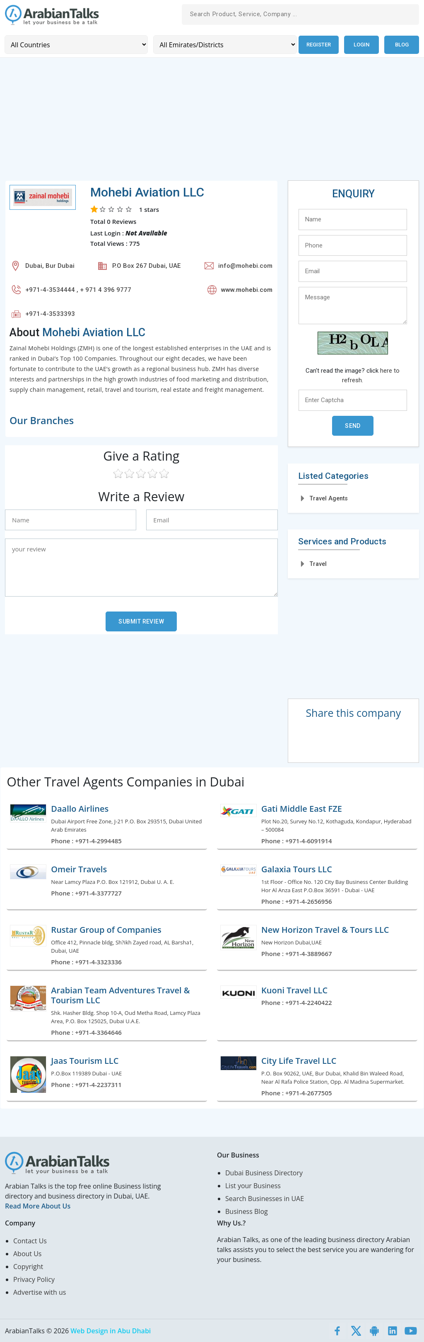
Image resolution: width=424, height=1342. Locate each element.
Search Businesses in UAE (264, 1198)
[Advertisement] (212, 122)
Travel (318, 564)
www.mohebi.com (246, 290)
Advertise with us (39, 1291)
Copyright (28, 1266)
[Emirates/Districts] (224, 44)
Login (361, 44)
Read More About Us (37, 1205)
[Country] (76, 44)
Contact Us (30, 1240)
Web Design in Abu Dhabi (110, 1330)
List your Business (253, 1185)
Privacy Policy (34, 1279)
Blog (402, 44)
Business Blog (246, 1211)
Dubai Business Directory (264, 1172)
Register (318, 44)
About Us (27, 1253)
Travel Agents (329, 498)
